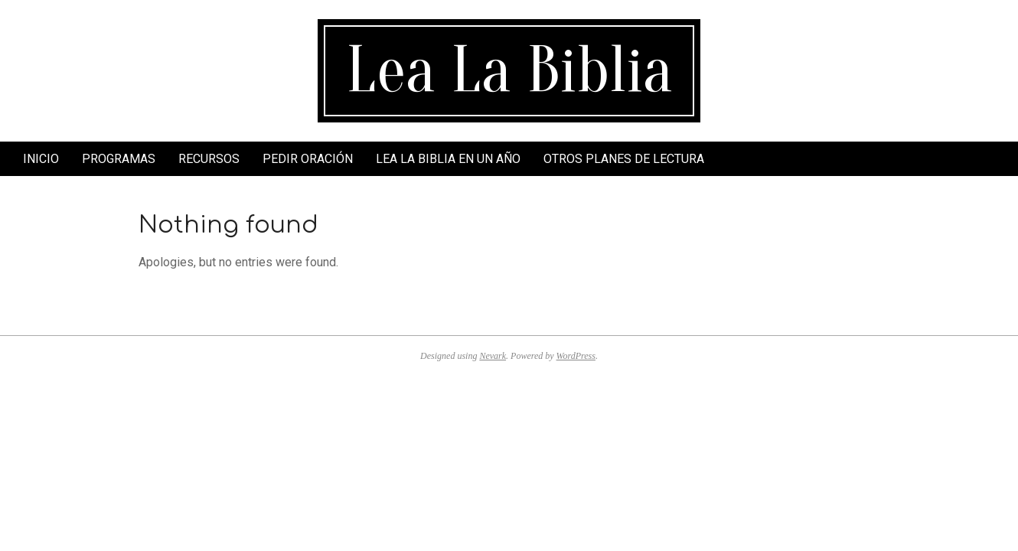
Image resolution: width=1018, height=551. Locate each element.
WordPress (575, 355)
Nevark (492, 355)
